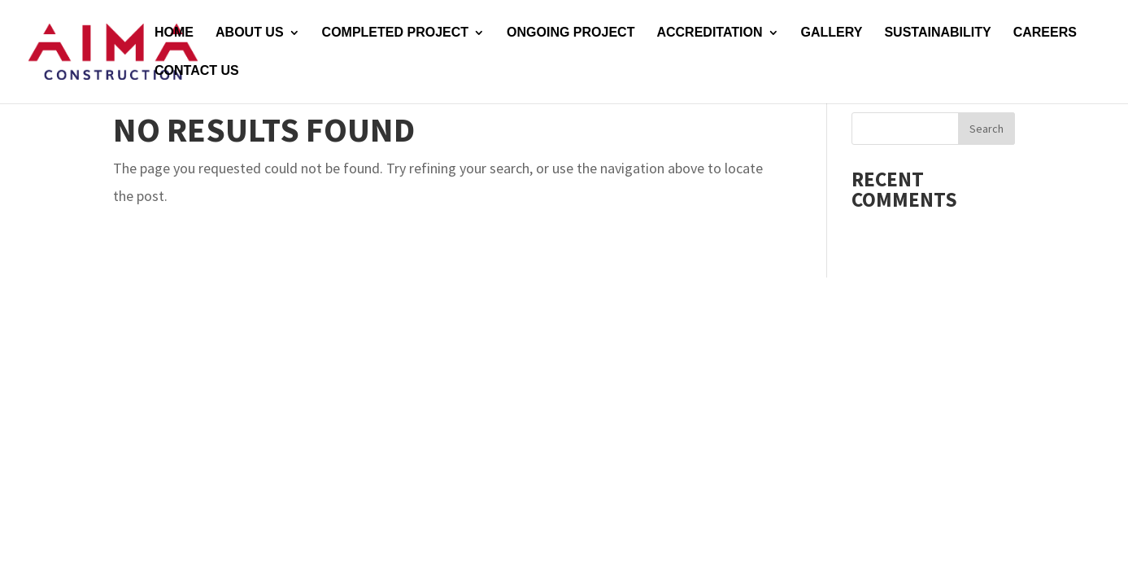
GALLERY (832, 33)
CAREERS (1045, 33)
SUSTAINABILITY (937, 33)
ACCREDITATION (709, 33)
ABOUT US (250, 33)
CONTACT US (197, 71)
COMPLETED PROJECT (395, 33)
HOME (174, 33)
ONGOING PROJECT (570, 33)
